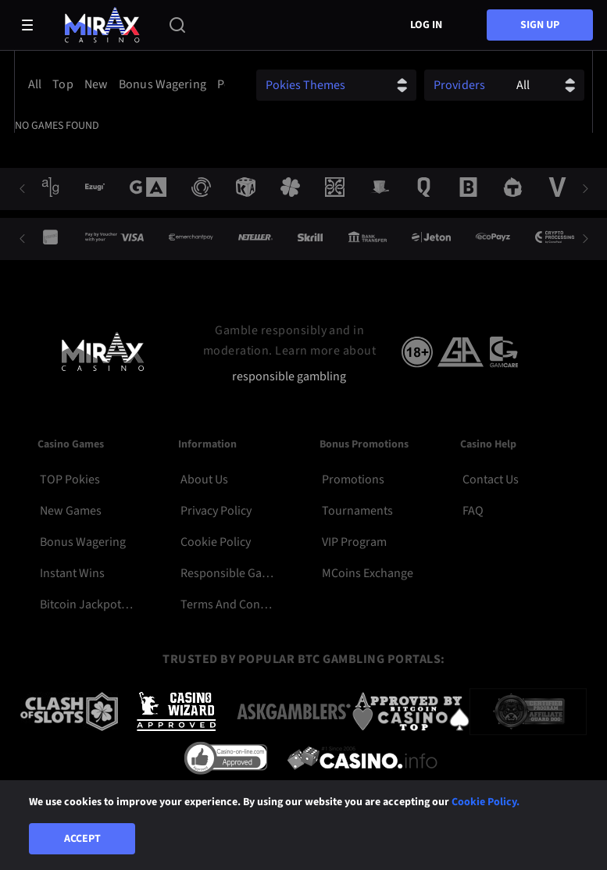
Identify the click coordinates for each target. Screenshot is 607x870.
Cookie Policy (215, 542)
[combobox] (124, 84)
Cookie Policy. (486, 802)
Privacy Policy (216, 510)
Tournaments (357, 510)
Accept (82, 839)
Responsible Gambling (227, 573)
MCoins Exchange (367, 573)
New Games (71, 510)
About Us (204, 479)
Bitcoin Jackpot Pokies (87, 604)
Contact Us (490, 479)
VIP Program (354, 542)
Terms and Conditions (227, 604)
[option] (37, 84)
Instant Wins (72, 573)
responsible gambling (289, 376)
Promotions (353, 479)
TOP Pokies (70, 479)
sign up (539, 25)
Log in (426, 25)
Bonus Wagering (83, 542)
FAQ (473, 510)
